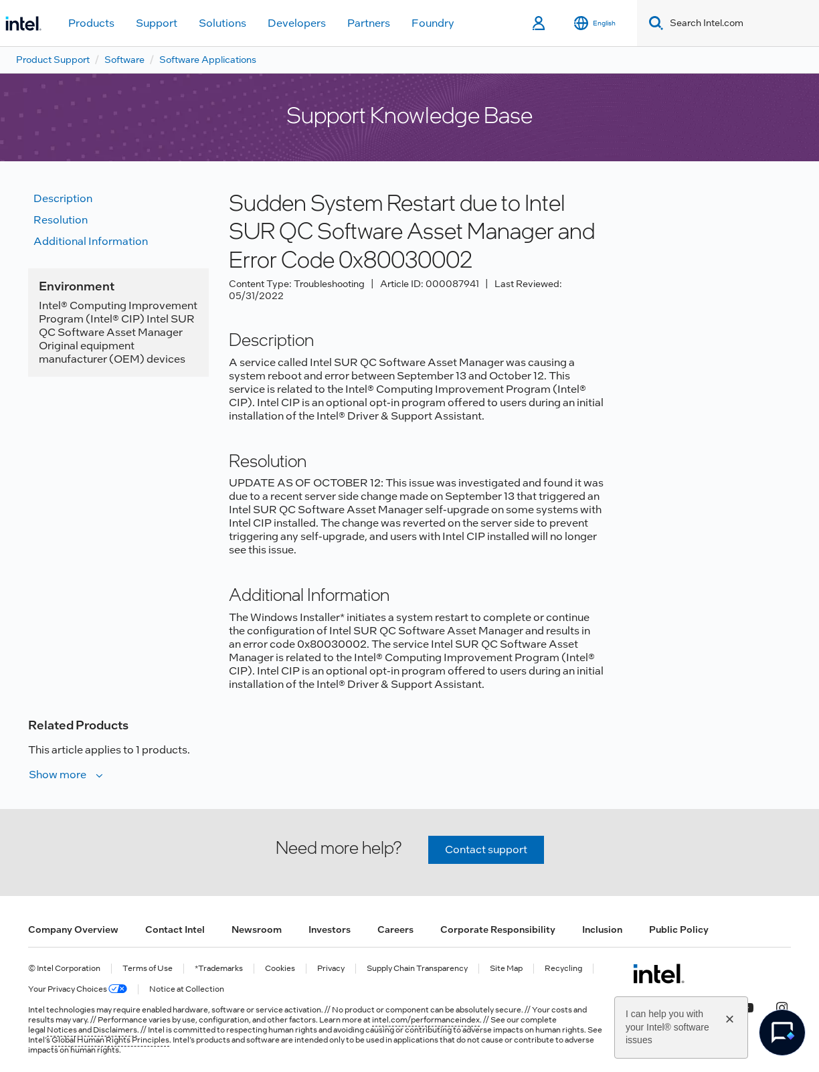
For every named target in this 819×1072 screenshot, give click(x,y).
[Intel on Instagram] (781, 1005)
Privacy (331, 969)
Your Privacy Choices (77, 989)
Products (91, 23)
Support (156, 23)
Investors (329, 929)
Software (124, 60)
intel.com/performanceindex (426, 1019)
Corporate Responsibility (497, 929)
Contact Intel (175, 929)
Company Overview (73, 929)
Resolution (60, 220)
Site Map (506, 969)
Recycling (563, 969)
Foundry (433, 23)
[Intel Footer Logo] (659, 974)
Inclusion (602, 929)
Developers (297, 23)
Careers (395, 929)
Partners (368, 23)
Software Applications (207, 60)
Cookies (280, 969)
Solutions (222, 23)
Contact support (486, 849)
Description (62, 198)
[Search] (653, 23)
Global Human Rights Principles (110, 1040)
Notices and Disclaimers (92, 1029)
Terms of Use (147, 969)
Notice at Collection (186, 989)
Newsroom (257, 929)
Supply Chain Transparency (417, 969)
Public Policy (679, 929)
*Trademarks (219, 969)
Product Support (53, 60)
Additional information (90, 241)
